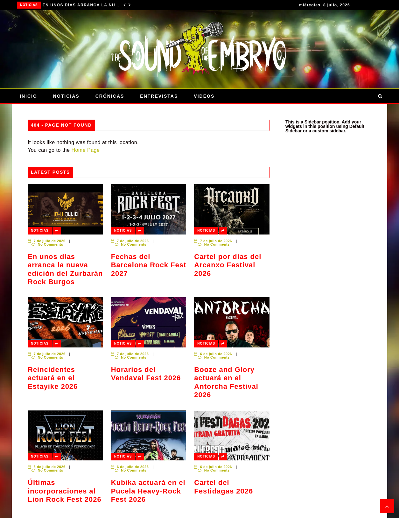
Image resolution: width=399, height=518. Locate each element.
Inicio (28, 96)
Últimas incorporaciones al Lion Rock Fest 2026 (65, 491)
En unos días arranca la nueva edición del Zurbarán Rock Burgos (81, 5)
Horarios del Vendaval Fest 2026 (146, 374)
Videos (204, 96)
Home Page (85, 150)
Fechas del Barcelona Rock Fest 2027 (148, 265)
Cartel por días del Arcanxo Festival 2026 (227, 265)
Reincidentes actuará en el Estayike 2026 (53, 378)
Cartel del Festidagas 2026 (223, 487)
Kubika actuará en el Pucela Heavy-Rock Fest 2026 (148, 491)
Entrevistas (159, 96)
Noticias (29, 5)
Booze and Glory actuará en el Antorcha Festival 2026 (226, 382)
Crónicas (109, 96)
